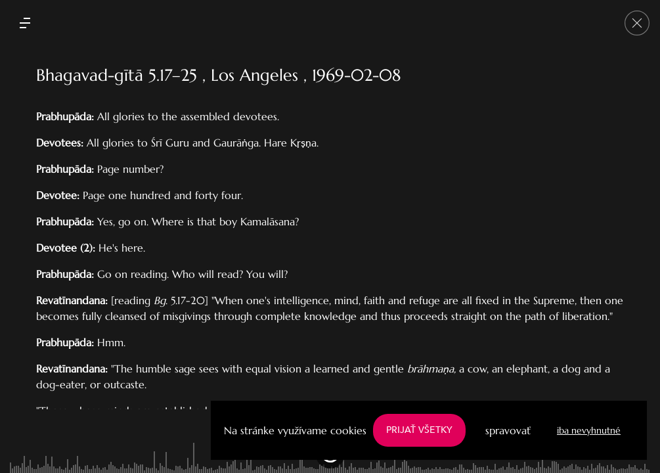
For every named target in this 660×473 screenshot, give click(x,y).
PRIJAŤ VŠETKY (419, 430)
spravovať (508, 430)
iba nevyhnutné (589, 430)
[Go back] (637, 23)
